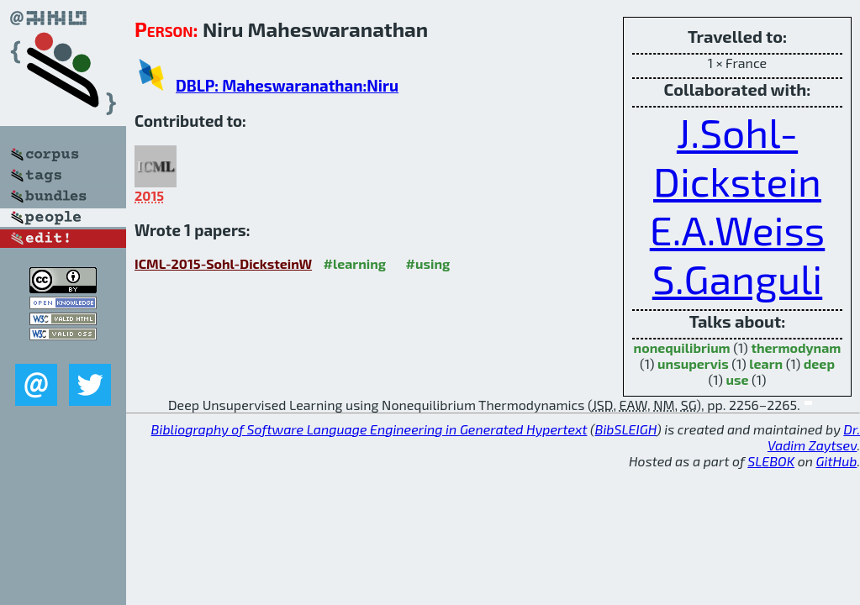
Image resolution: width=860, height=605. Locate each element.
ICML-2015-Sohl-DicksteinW (223, 263)
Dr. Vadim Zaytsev (814, 437)
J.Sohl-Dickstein (737, 156)
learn (766, 363)
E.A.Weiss (738, 229)
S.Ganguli (737, 278)
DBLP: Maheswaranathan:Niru (287, 85)
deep (819, 363)
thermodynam (796, 347)
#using (428, 263)
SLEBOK (770, 461)
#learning (355, 263)
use (736, 379)
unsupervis (693, 363)
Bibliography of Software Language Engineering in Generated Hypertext (369, 429)
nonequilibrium (682, 347)
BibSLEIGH (626, 429)
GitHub (836, 461)
